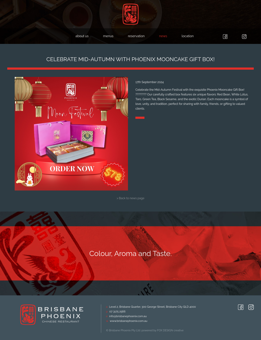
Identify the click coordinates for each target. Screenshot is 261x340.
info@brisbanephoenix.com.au (128, 316)
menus (108, 36)
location (188, 36)
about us (81, 36)
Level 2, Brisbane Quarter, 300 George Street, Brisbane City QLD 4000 (152, 306)
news (163, 36)
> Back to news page (130, 198)
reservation (136, 36)
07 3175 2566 (117, 311)
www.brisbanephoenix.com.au (128, 321)
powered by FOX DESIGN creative (162, 330)
